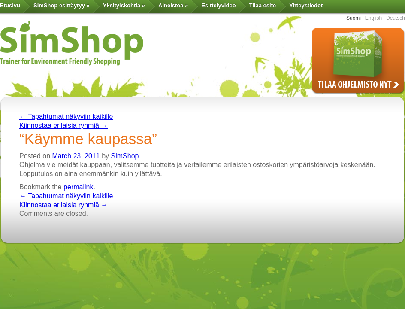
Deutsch (395, 18)
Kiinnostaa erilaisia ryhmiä (63, 125)
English (373, 18)
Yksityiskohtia (124, 5)
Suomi (353, 18)
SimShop (125, 156)
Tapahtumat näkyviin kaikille (66, 116)
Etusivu (10, 5)
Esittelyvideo (218, 5)
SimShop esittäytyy (61, 5)
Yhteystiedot (306, 5)
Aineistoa (173, 5)
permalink (78, 187)
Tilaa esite (262, 5)
